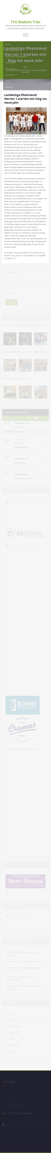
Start (25, 67)
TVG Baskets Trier (25, 21)
